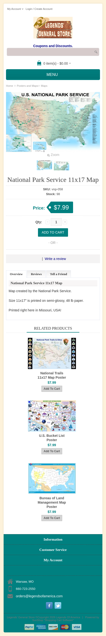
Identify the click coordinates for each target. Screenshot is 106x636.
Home (9, 85)
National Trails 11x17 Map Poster (51, 375)
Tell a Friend (58, 274)
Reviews (36, 274)
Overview (16, 274)
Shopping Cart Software (59, 620)
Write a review (55, 259)
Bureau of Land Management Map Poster (52, 502)
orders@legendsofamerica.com (39, 596)
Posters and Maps (27, 85)
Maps (44, 85)
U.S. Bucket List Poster (52, 438)
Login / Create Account (39, 8)
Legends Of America (68, 617)
